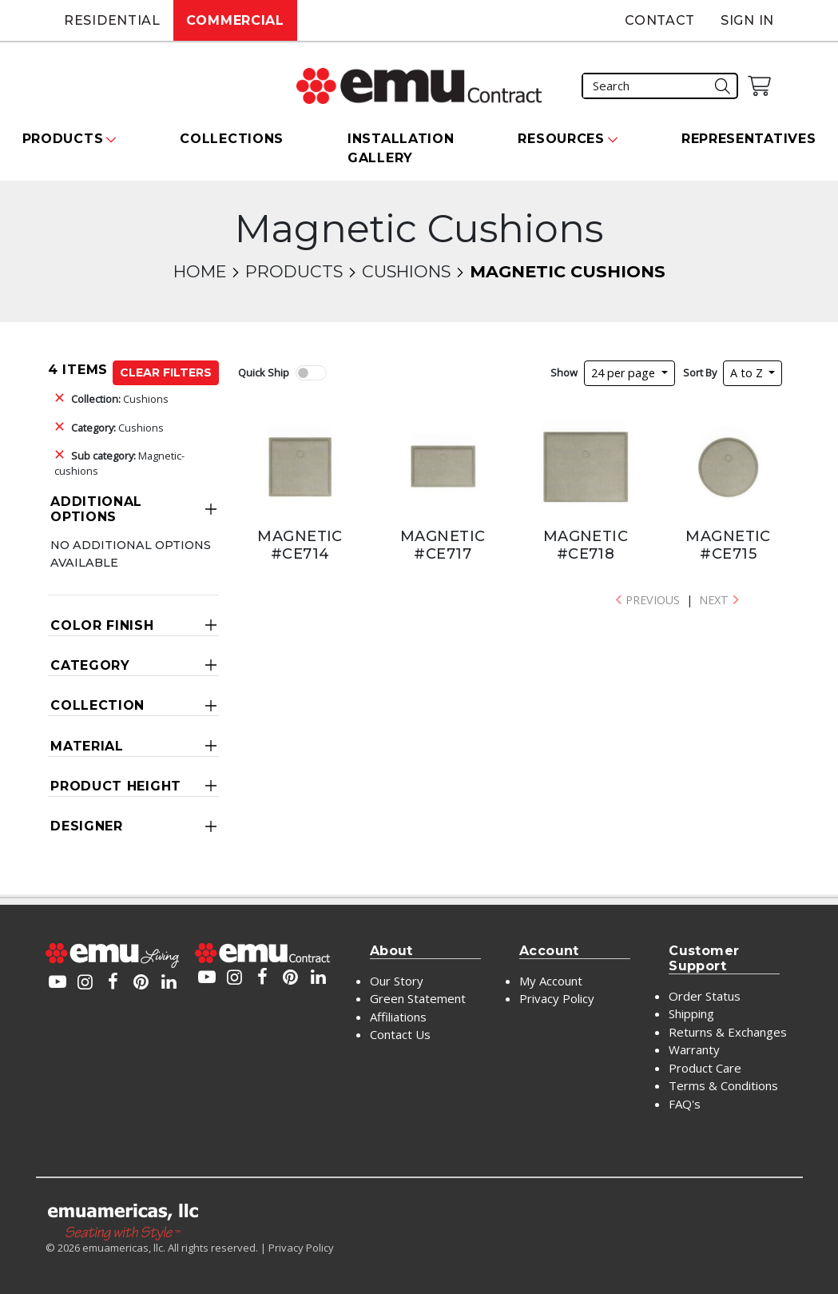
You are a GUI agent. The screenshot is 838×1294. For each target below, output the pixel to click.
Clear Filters (166, 372)
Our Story (396, 981)
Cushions (406, 271)
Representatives (748, 138)
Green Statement (418, 998)
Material (87, 746)
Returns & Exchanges (728, 1032)
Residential (112, 20)
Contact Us (400, 1034)
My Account (550, 981)
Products (294, 271)
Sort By (700, 372)
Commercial (235, 20)
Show (564, 372)
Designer (86, 826)
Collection (97, 705)
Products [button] (63, 138)
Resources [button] (561, 138)
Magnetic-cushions (119, 463)
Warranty (694, 1049)
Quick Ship (263, 372)
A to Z (748, 372)
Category (90, 665)
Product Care (705, 1068)
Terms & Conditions (723, 1085)
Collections (232, 138)
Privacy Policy (556, 998)
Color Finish (101, 625)
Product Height (115, 786)
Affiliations (398, 1017)
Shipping (691, 1013)
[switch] (311, 372)
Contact (660, 20)
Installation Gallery (401, 148)
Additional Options (96, 509)
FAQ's (685, 1104)
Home (199, 271)
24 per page (624, 372)
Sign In (747, 20)
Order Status (705, 996)
